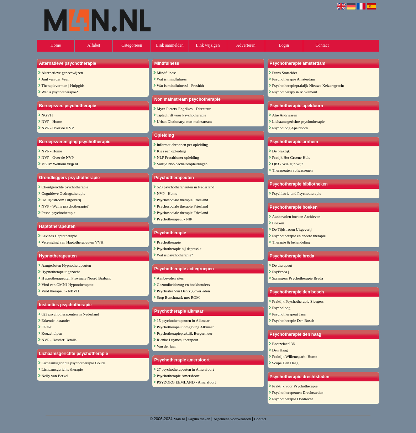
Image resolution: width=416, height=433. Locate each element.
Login (284, 45)
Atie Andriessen (284, 115)
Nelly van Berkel (55, 376)
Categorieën (131, 45)
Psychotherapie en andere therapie (299, 236)
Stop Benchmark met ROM (178, 297)
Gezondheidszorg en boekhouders (183, 284)
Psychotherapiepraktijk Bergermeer (184, 333)
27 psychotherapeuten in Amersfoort (185, 369)
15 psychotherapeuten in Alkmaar (183, 320)
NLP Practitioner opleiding (178, 157)
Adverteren (246, 45)
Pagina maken (199, 419)
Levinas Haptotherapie (59, 236)
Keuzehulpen (52, 333)
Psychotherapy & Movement (294, 92)
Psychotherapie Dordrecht (292, 399)
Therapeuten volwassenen (292, 170)
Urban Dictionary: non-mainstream (184, 121)
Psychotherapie (169, 242)
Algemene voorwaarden (232, 419)
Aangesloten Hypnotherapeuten (66, 265)
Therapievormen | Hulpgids (63, 85)
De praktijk (281, 151)
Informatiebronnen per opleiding (182, 144)
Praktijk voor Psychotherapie (295, 386)
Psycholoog (281, 308)
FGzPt (47, 327)
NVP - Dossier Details (59, 340)
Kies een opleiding (171, 151)
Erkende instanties (56, 320)
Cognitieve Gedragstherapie (63, 193)
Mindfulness (167, 73)
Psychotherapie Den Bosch (293, 320)
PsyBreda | (280, 272)
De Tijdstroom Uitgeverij (61, 200)
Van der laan (167, 346)
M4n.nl (179, 419)
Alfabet (93, 45)
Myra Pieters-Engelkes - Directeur (184, 108)
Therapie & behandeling (291, 242)
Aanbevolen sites (170, 278)
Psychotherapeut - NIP (175, 219)
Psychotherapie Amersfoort (178, 376)
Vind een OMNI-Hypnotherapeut (68, 284)
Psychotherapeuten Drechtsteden (297, 392)
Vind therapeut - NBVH (60, 291)
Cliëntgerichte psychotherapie (65, 187)
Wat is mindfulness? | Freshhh (180, 85)
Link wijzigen (208, 45)
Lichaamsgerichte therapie (62, 369)
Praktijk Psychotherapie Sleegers (298, 301)
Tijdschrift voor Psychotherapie (181, 115)
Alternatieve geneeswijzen (62, 73)
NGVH (47, 115)
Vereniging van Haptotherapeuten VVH (73, 242)
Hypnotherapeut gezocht (61, 272)
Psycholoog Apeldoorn (290, 128)
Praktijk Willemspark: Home (294, 356)
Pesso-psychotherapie (58, 212)
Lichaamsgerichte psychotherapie (298, 121)
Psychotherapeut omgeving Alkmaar (185, 327)
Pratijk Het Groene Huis (291, 157)
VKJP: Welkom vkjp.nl (60, 164)
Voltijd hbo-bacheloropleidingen (182, 164)
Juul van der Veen (55, 79)
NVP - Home (52, 121)
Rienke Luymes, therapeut (177, 340)
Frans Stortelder (284, 73)
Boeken (278, 223)
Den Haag (280, 350)
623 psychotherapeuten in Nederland (70, 314)
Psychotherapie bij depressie (179, 248)
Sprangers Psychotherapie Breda (297, 278)
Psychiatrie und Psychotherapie (296, 193)
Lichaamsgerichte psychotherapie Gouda (74, 363)
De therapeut (282, 265)
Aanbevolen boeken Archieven (296, 216)
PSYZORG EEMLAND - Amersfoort (186, 382)
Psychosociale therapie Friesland (182, 200)
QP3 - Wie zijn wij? (287, 164)
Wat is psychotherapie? (60, 92)
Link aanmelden (170, 45)
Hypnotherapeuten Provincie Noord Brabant (76, 278)
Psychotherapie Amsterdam (293, 79)
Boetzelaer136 (283, 343)
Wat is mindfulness (172, 79)
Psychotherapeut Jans (289, 314)
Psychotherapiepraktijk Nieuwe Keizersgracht (308, 85)
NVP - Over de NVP (58, 128)
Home (56, 45)
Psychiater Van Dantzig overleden (183, 291)
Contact (321, 45)
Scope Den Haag (285, 363)
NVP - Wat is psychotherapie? (65, 206)
